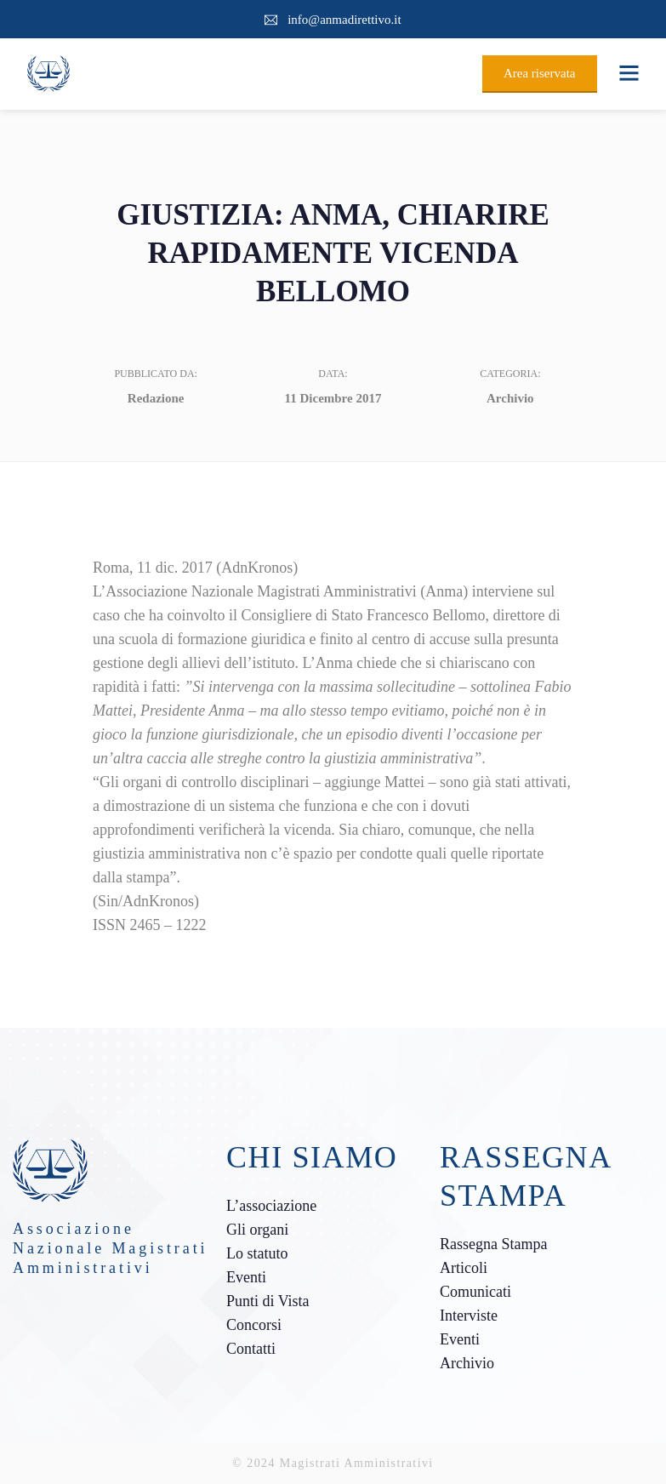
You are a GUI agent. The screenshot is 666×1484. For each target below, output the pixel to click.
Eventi (246, 1277)
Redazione (156, 398)
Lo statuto (257, 1253)
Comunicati (475, 1291)
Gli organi (257, 1229)
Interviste (469, 1315)
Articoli (463, 1267)
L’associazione (271, 1205)
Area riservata (540, 73)
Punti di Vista (268, 1301)
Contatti (251, 1348)
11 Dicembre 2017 (333, 398)
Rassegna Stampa (493, 1244)
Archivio (510, 398)
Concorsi (254, 1324)
